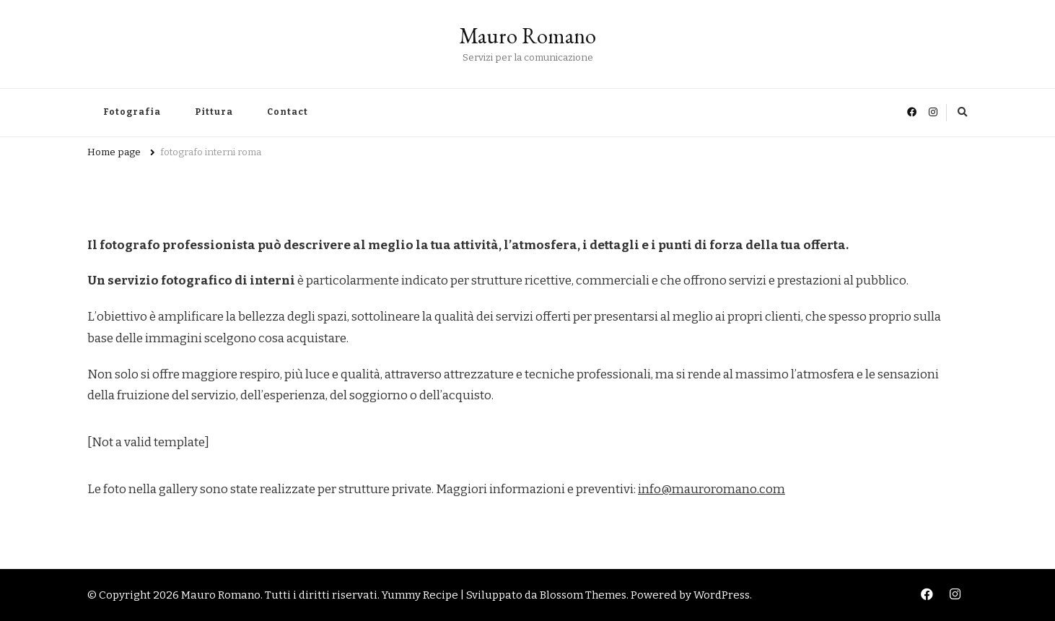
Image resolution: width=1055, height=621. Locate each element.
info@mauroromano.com (711, 489)
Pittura (214, 112)
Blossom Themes (583, 595)
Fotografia (132, 112)
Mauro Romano (527, 36)
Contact (287, 112)
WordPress (721, 595)
